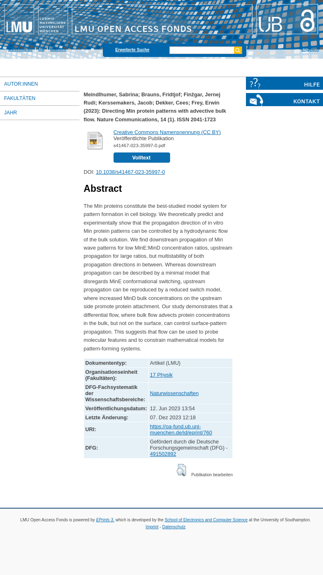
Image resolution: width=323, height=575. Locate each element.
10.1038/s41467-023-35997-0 (130, 172)
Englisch (310, 49)
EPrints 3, (105, 520)
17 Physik (161, 375)
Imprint (152, 527)
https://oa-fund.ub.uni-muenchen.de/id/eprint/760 (181, 429)
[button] (181, 470)
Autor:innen (21, 84)
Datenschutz (174, 527)
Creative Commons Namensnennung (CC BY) (167, 132)
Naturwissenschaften (174, 393)
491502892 (163, 454)
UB (42, 49)
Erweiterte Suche (132, 50)
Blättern (58, 49)
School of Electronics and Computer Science (206, 520)
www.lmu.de (20, 49)
